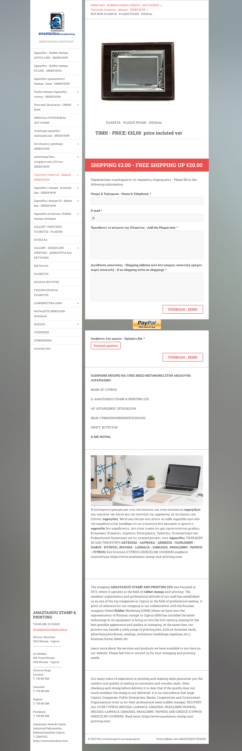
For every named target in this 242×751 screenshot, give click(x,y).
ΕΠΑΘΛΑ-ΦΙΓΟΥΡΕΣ (46, 282)
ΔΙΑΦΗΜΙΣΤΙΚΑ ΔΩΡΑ (48, 303)
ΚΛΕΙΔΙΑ (39, 324)
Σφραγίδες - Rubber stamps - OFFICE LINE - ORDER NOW (51, 55)
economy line (42, 348)
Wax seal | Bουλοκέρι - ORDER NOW (52, 107)
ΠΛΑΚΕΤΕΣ (41, 274)
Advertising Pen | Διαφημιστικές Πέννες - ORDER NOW (49, 161)
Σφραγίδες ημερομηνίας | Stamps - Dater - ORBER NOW (52, 81)
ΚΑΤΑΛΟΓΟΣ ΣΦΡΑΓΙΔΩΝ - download (50, 313)
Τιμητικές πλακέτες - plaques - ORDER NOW (53, 177)
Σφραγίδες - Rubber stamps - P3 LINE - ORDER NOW (51, 68)
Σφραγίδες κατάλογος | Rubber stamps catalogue (52, 216)
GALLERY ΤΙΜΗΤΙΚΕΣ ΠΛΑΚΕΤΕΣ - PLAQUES (48, 229)
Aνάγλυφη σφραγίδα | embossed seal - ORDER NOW (52, 133)
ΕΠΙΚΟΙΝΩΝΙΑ (43, 340)
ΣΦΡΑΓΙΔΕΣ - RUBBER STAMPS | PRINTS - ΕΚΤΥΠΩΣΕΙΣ (125, 5)
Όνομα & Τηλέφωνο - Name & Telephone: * (121, 194)
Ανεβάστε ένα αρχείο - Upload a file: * (118, 338)
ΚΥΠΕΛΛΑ (40, 239)
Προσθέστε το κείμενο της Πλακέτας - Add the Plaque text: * (134, 227)
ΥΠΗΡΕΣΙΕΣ (41, 332)
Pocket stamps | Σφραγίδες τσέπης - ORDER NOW (50, 94)
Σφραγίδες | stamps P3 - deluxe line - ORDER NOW (53, 203)
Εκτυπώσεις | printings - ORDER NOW (49, 146)
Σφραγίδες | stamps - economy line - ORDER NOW (52, 190)
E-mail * (96, 210)
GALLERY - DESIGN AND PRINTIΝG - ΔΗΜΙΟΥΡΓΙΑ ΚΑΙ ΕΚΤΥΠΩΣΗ (53, 252)
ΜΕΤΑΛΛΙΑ (41, 265)
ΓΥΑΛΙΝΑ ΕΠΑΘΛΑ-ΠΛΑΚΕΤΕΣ (46, 292)
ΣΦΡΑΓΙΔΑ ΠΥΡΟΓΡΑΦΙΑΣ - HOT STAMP (50, 120)
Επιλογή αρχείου (106, 345)
